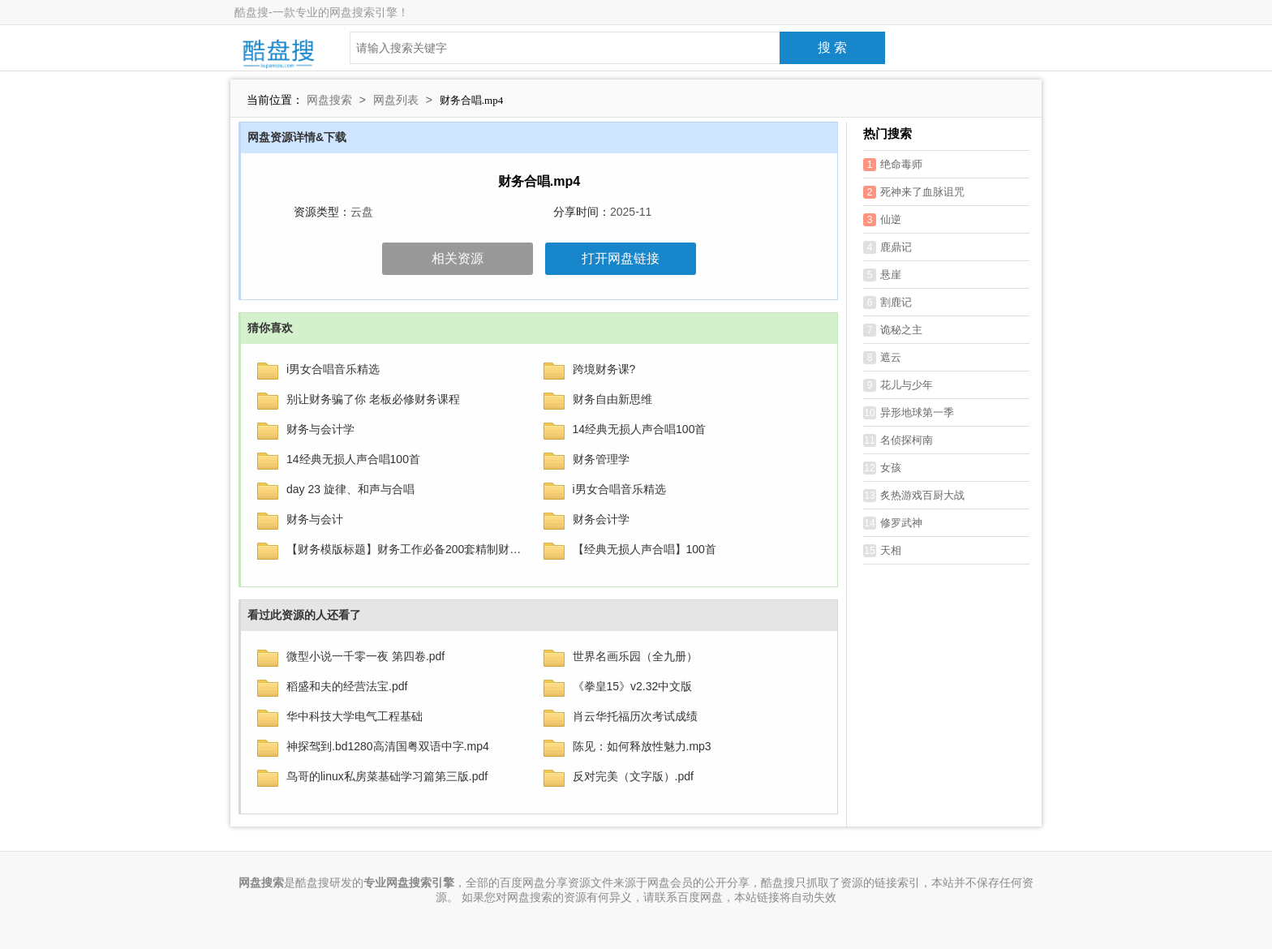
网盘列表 (396, 99)
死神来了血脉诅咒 (914, 192)
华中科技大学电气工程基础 (354, 716)
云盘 (361, 211)
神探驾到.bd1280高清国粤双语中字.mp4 (387, 746)
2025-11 (630, 211)
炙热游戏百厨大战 (914, 495)
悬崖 (882, 274)
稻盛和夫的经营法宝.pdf (346, 686)
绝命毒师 (892, 164)
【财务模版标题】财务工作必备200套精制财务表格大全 (404, 549)
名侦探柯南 (898, 440)
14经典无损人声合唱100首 (640, 429)
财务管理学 (601, 459)
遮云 (882, 357)
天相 (882, 550)
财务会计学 (601, 519)
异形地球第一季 (908, 412)
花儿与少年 (898, 385)
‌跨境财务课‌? (604, 369)
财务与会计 (314, 519)
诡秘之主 (892, 330)
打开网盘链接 (621, 258)
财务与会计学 (320, 429)
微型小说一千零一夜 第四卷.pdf (365, 656)
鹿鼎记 (887, 247)
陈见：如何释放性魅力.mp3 (642, 746)
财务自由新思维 (612, 399)
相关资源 (457, 258)
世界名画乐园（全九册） (635, 656)
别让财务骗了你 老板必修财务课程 (373, 399)
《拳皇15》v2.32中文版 (633, 686)
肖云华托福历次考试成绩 (635, 716)
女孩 (882, 468)
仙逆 (882, 219)
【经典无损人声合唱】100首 (644, 549)
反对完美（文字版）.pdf (633, 776)
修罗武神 (892, 523)
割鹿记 (887, 302)
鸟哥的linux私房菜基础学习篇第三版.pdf (387, 776)
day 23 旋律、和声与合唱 (350, 489)
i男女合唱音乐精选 (333, 369)
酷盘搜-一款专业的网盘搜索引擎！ (321, 12)
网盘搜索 (329, 99)
